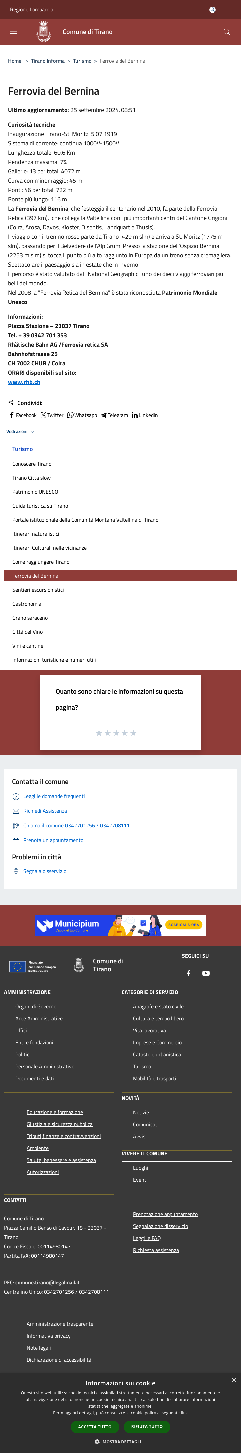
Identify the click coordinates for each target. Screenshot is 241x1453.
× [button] (233, 1380)
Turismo (82, 61)
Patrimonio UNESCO (35, 492)
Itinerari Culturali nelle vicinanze (49, 548)
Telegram (114, 415)
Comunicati (146, 1124)
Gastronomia (26, 604)
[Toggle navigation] (13, 31)
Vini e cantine (27, 646)
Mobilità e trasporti (154, 1078)
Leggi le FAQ (147, 1238)
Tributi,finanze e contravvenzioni (64, 1136)
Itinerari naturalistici (35, 534)
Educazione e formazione (55, 1112)
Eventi (140, 1180)
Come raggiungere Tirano (40, 562)
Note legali (39, 1348)
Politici (23, 1054)
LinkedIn (144, 415)
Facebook (22, 415)
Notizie (141, 1112)
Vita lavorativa (149, 1030)
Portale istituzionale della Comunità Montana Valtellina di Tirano (85, 520)
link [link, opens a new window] (184, 1413)
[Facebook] (188, 974)
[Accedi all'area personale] (212, 10)
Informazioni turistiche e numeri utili (54, 660)
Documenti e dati (34, 1078)
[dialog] (120, 1413)
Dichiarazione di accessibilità (59, 1360)
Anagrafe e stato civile (158, 1006)
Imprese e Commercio (157, 1042)
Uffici (21, 1030)
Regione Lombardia (31, 9)
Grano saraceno (30, 618)
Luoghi (140, 1168)
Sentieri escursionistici (38, 590)
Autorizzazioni (43, 1172)
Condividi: (25, 403)
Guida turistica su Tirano (40, 506)
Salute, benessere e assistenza (61, 1160)
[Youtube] (206, 974)
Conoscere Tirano (31, 464)
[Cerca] (227, 32)
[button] (120, 1441)
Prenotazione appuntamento (165, 1214)
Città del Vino (27, 632)
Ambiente (38, 1148)
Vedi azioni (21, 432)
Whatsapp (81, 415)
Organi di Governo (35, 1006)
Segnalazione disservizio (160, 1226)
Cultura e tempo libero (158, 1018)
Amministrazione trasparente (60, 1324)
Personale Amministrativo (44, 1066)
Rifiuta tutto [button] (147, 1426)
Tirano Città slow (31, 478)
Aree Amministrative (39, 1018)
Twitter (51, 415)
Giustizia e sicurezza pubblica (60, 1124)
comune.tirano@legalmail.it (47, 1282)
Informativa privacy (49, 1336)
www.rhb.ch (24, 381)
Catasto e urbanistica (157, 1054)
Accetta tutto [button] (95, 1427)
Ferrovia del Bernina (35, 576)
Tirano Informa (48, 61)
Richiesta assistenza (156, 1250)
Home (14, 61)
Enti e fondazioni (34, 1042)
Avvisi (140, 1136)
